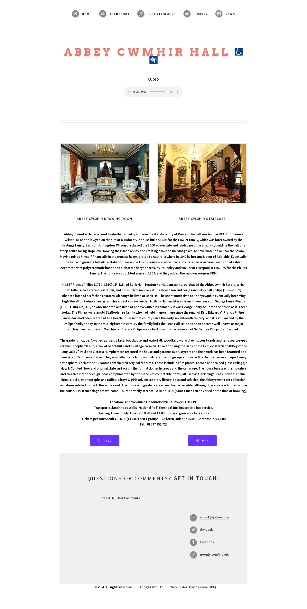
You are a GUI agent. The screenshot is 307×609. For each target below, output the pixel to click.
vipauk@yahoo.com (214, 517)
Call (107, 440)
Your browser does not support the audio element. (153, 91)
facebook (207, 542)
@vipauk (206, 529)
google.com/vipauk (214, 554)
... (121, 498)
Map (205, 440)
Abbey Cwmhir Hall (153, 55)
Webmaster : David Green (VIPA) (193, 587)
